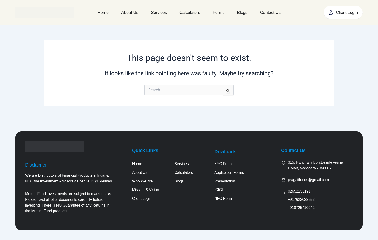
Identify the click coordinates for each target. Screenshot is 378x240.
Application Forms (229, 172)
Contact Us (270, 12)
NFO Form (223, 198)
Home (103, 12)
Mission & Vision (145, 190)
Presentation (224, 181)
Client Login (142, 198)
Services (160, 12)
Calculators (189, 12)
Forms (218, 12)
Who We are (142, 181)
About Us (129, 12)
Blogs (242, 12)
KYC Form (223, 164)
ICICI (218, 190)
